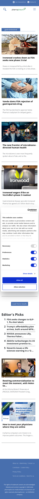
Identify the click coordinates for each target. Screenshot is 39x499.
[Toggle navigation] (5, 9)
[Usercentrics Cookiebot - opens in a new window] (28, 210)
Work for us (30, 476)
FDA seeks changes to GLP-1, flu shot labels (20, 321)
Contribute (16, 467)
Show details (28, 273)
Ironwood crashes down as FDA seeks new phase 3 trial (19, 59)
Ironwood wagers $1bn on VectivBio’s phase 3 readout (17, 193)
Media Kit (33, 2)
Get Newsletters (20, 2)
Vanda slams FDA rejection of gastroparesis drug (18, 102)
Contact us (31, 463)
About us (15, 463)
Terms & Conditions (19, 476)
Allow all (19, 280)
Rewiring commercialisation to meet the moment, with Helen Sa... (18, 383)
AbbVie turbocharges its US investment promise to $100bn (21, 343)
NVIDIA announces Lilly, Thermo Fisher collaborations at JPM (19, 336)
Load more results (19, 304)
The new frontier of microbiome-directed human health (19, 146)
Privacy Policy (17, 472)
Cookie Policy (25, 467)
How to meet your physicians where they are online (17, 425)
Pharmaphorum (7, 466)
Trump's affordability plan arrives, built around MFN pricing (20, 329)
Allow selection (19, 287)
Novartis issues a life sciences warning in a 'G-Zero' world (19, 351)
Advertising (23, 463)
